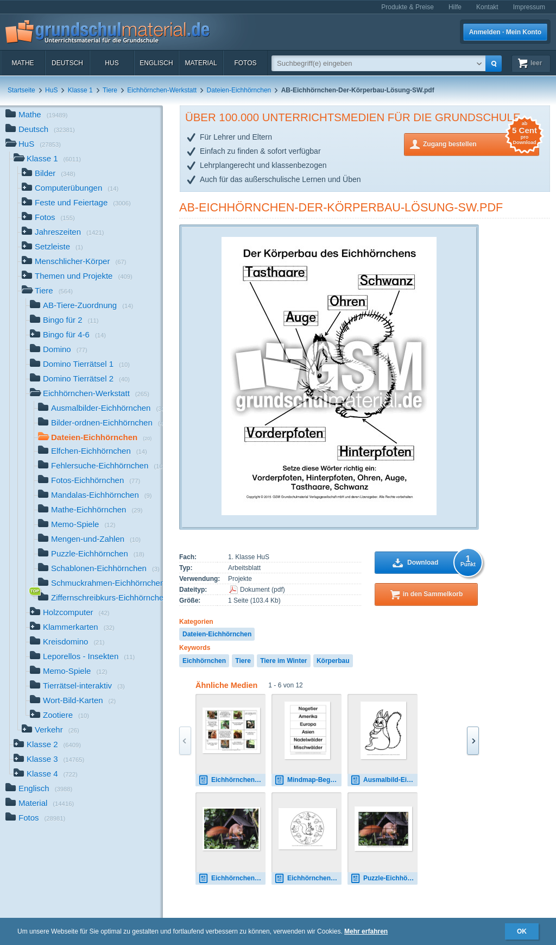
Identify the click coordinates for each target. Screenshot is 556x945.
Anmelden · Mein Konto (505, 32)
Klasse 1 (80, 90)
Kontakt (487, 7)
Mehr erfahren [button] (366, 931)
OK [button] (522, 931)
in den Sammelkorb (433, 594)
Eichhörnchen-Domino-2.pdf (232, 780)
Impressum (529, 7)
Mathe (22, 63)
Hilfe (455, 7)
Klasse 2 (47, 745)
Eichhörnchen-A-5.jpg (232, 878)
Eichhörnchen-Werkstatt (162, 90)
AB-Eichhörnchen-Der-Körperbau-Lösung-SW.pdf (341, 207)
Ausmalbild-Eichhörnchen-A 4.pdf (384, 780)
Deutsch (67, 63)
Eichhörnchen (204, 661)
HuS (111, 63)
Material (201, 63)
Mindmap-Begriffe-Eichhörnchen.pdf (308, 780)
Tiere (110, 90)
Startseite (21, 90)
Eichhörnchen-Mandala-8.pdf (308, 878)
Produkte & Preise (407, 7)
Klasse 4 (46, 774)
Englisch (156, 63)
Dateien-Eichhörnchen (239, 90)
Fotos (245, 63)
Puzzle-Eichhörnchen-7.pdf (384, 878)
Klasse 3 (49, 760)
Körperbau (333, 661)
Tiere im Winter (283, 661)
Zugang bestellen (481, 143)
